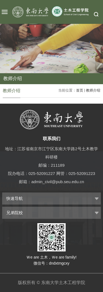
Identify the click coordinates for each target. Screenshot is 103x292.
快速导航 (14, 198)
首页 (79, 90)
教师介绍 (93, 90)
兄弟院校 (14, 212)
